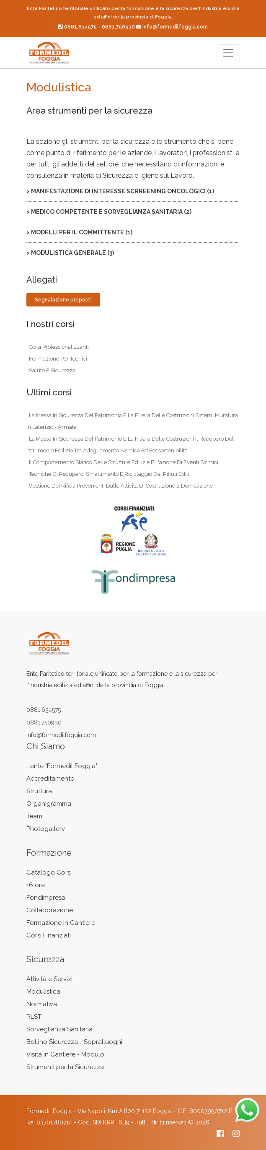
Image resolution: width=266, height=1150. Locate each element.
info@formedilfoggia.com (175, 27)
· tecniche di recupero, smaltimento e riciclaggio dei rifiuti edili (107, 474)
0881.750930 (118, 27)
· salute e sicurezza (50, 370)
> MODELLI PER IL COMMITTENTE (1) (79, 232)
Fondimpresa (45, 897)
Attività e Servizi (49, 979)
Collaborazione (49, 910)
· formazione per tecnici (56, 359)
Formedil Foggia (49, 1111)
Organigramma (48, 803)
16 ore (35, 885)
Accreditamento (50, 778)
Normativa (41, 1004)
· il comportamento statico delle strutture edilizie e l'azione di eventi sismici (122, 462)
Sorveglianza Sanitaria (59, 1029)
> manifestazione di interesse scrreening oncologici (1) (120, 191)
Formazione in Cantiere (60, 923)
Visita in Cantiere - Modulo (65, 1054)
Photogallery (45, 829)
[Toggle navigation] (228, 52)
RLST (33, 1016)
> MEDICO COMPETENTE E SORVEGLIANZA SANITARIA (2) (108, 211)
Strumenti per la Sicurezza (65, 1067)
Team (34, 816)
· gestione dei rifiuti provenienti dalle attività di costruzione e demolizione (119, 486)
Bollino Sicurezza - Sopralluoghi (74, 1042)
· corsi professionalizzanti (57, 347)
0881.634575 (80, 27)
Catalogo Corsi (49, 872)
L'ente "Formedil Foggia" (61, 766)
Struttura (39, 791)
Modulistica (43, 991)
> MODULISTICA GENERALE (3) (70, 252)
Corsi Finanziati (48, 935)
